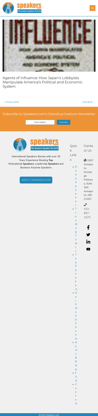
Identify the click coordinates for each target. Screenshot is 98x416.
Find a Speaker (76, 186)
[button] (36, 180)
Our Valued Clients (76, 315)
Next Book (89, 102)
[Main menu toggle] (92, 8)
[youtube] (88, 249)
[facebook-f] (88, 227)
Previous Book (11, 102)
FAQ (76, 376)
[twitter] (88, 235)
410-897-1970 (87, 213)
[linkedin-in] (88, 242)
